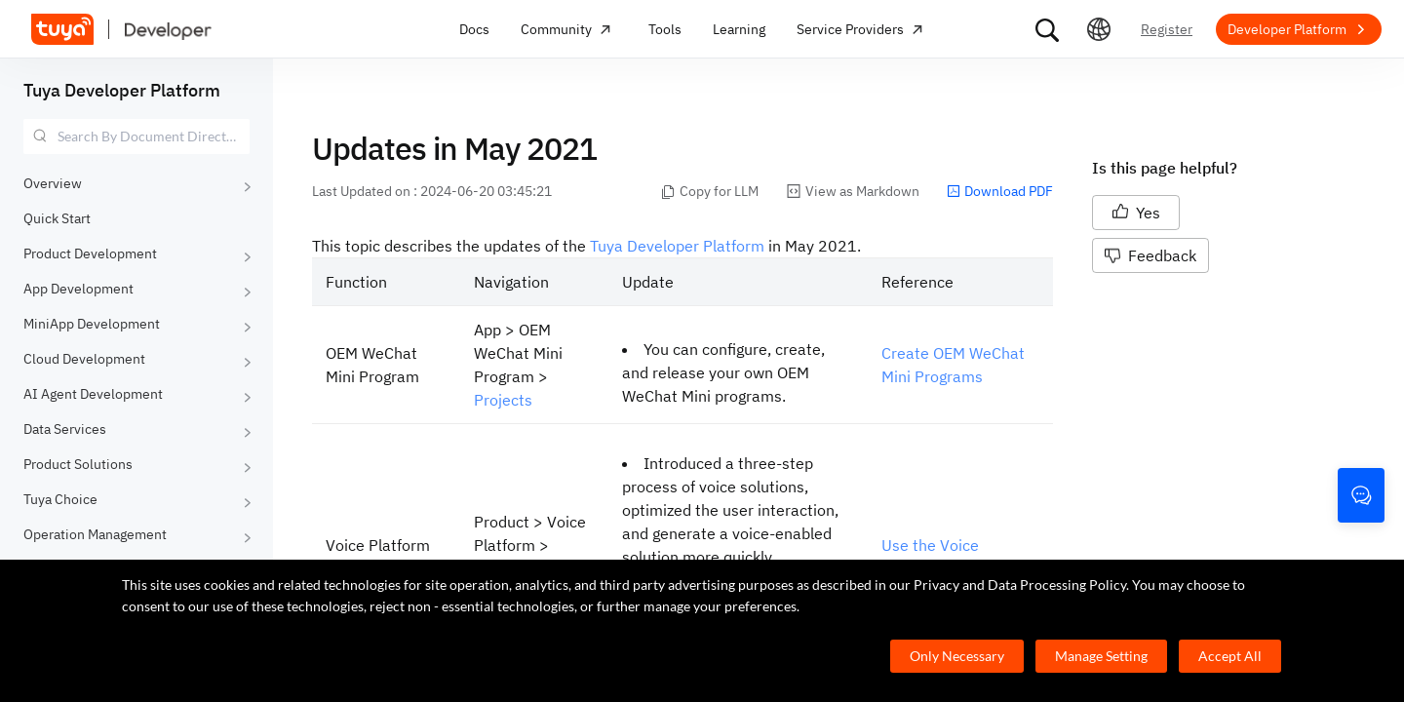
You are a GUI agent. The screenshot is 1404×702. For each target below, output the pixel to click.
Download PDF (1000, 191)
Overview (52, 183)
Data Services (64, 429)
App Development (78, 288)
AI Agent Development (93, 394)
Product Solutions (78, 464)
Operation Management (95, 534)
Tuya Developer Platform (121, 90)
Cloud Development (84, 359)
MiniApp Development (91, 323)
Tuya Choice (60, 499)
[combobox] (136, 136)
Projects (503, 400)
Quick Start (57, 218)
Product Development (90, 253)
